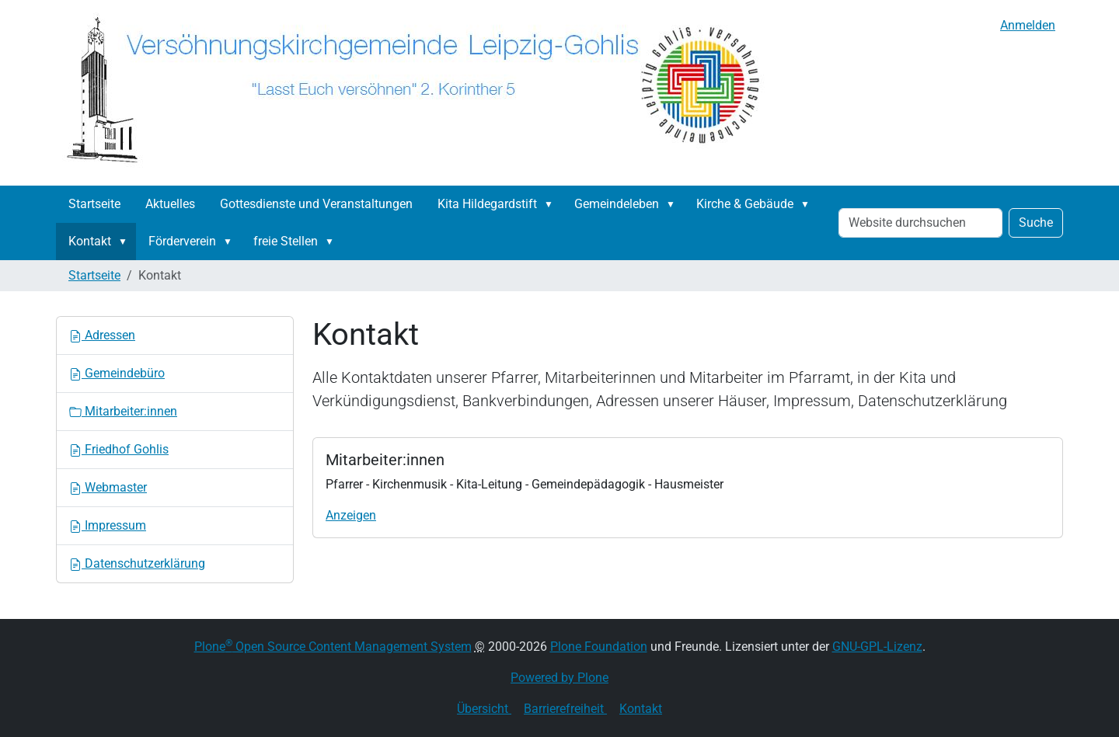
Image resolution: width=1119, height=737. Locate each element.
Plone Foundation (598, 646)
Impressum (107, 525)
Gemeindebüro (117, 373)
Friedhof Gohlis (119, 449)
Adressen (102, 335)
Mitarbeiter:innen (123, 411)
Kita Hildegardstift (487, 203)
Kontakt (89, 241)
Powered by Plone (559, 677)
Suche (1036, 222)
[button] (552, 204)
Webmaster (108, 487)
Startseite (94, 203)
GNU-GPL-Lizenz (877, 646)
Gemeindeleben (616, 203)
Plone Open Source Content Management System (333, 646)
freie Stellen (285, 241)
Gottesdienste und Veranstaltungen (316, 203)
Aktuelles (170, 203)
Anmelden (1027, 25)
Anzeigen (351, 515)
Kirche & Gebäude (744, 203)
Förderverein (182, 241)
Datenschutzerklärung (137, 563)
